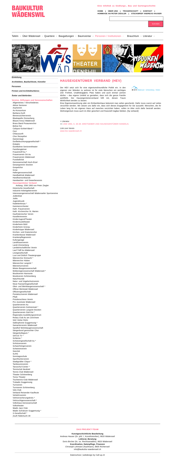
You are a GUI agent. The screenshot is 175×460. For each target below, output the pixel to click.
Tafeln (15, 36)
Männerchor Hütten (22, 260)
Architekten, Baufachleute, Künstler (29, 82)
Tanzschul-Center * (22, 367)
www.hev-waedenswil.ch (71, 131)
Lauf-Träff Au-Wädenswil (25, 250)
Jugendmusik (20, 201)
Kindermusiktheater (22, 222)
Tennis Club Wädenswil (24, 372)
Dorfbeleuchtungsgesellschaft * (28, 141)
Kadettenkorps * (21, 204)
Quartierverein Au (21, 305)
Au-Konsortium (20, 110)
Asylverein (18, 108)
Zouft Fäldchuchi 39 (23, 416)
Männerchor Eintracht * (24, 258)
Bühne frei (18, 126)
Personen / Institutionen (108, 36)
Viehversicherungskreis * (25, 398)
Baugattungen (66, 36)
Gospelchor (19, 167)
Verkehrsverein (20, 395)
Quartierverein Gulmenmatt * (26, 307)
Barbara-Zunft (20, 113)
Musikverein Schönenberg (25, 276)
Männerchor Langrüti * (24, 263)
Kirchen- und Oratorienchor (26, 232)
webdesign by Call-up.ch (94, 455)
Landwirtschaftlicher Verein (26, 248)
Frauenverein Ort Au (23, 154)
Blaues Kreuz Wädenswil (25, 121)
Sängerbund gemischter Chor (27, 330)
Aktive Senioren (21, 105)
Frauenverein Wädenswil (25, 157)
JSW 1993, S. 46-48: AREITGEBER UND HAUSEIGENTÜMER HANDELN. (96, 124)
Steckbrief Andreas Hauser (146, 14)
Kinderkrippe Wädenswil (24, 229)
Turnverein (18, 385)
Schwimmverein (21, 349)
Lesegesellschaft (21, 253)
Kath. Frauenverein (22, 209)
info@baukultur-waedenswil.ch (87, 449)
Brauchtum (133, 36)
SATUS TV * (19, 336)
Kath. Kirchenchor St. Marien (27, 211)
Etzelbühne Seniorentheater (26, 147)
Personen (16, 86)
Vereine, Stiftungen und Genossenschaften (32, 100)
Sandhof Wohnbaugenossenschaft (29, 328)
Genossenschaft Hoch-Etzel (26, 162)
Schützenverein (21, 343)
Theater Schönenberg (23, 374)
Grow (16, 170)
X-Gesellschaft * (21, 413)
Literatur (147, 36)
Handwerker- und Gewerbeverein (28, 180)
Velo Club (18, 390)
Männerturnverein (22, 266)
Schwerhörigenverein (23, 346)
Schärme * (18, 338)
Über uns (113, 11)
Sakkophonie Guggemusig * (26, 323)
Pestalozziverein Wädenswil (26, 294)
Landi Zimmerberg (22, 245)
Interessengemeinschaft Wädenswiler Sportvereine (36, 193)
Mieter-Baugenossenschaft (26, 268)
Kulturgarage (19, 240)
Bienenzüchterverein (23, 116)
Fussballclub (19, 160)
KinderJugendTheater (23, 219)
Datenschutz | (76, 455)
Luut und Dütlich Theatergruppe (28, 255)
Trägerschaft (130, 11)
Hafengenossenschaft (23, 172)
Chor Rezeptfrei (21, 136)
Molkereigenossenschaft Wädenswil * (30, 271)
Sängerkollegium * (22, 333)
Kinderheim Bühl (21, 224)
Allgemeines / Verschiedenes (27, 103)
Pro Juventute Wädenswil (25, 302)
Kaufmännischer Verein (24, 214)
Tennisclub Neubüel (22, 369)
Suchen (155, 24)
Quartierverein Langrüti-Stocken (28, 310)
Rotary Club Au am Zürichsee (27, 318)
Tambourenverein (21, 364)
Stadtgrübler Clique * (23, 362)
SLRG (16, 354)
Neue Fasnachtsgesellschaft (26, 284)
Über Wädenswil (31, 36)
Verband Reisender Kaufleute (27, 393)
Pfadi (16, 297)
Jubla (16, 198)
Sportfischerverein (22, 359)
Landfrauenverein (21, 242)
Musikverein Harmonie (24, 273)
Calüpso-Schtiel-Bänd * (24, 128)
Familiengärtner (21, 149)
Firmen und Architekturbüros (25, 91)
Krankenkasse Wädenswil (25, 235)
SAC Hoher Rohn (21, 320)
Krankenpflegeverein (23, 237)
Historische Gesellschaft (24, 188)
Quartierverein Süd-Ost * (25, 312)
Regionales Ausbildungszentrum (28, 315)
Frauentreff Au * (21, 152)
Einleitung (17, 77)
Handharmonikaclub (23, 178)
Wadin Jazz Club (21, 408)
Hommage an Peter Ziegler (111, 14)
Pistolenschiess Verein (24, 299)
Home (100, 11)
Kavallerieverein (21, 216)
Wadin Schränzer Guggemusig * (28, 411)
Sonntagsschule (21, 356)
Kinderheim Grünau (22, 227)
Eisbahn (17, 144)
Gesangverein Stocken (24, 165)
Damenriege (19, 139)
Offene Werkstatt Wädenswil (26, 289)
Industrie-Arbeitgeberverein (26, 191)
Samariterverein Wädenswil (26, 325)
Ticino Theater (20, 377)
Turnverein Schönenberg (25, 387)
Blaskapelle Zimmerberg (24, 118)
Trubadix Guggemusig (23, 382)
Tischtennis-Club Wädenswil (26, 380)
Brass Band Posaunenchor (25, 123)
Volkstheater (19, 406)
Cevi (16, 131)
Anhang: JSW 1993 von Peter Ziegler (33, 185)
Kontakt (147, 11)
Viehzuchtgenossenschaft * (26, 400)
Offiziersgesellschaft (23, 292)
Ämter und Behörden (22, 95)
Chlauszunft (19, 134)
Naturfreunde (19, 279)
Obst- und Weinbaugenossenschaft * (30, 286)
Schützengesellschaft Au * (25, 341)
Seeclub (17, 351)
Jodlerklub (18, 196)
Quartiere (49, 36)
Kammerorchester (22, 206)
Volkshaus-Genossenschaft (26, 403)
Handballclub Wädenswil (25, 175)
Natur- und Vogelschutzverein (27, 281)
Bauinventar (84, 36)
